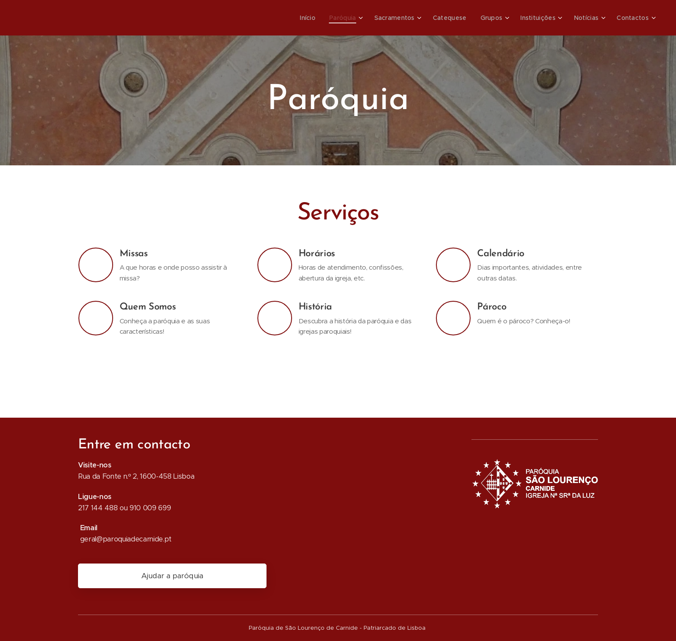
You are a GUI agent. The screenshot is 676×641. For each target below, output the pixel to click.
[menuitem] (319, 18)
